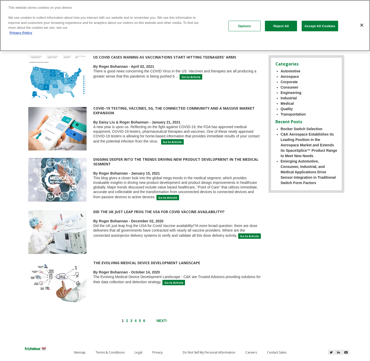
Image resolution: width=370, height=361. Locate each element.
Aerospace (290, 76)
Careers (251, 352)
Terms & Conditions (110, 352)
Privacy (157, 352)
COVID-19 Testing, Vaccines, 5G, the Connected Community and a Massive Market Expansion (174, 110)
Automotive (290, 71)
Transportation (293, 114)
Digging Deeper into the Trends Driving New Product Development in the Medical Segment (175, 161)
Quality (287, 109)
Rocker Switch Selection (301, 129)
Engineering (291, 93)
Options (244, 26)
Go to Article (191, 77)
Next (161, 321)
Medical (287, 103)
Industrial (289, 98)
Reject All (281, 26)
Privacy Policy (21, 33)
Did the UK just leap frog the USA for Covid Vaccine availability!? (159, 211)
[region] (185, 25)
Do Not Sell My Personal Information (209, 352)
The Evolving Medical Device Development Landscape (146, 262)
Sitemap (80, 352)
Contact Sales (276, 352)
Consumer (289, 87)
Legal (138, 352)
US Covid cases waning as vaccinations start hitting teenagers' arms (164, 57)
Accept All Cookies (319, 26)
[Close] (361, 25)
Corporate (289, 82)
